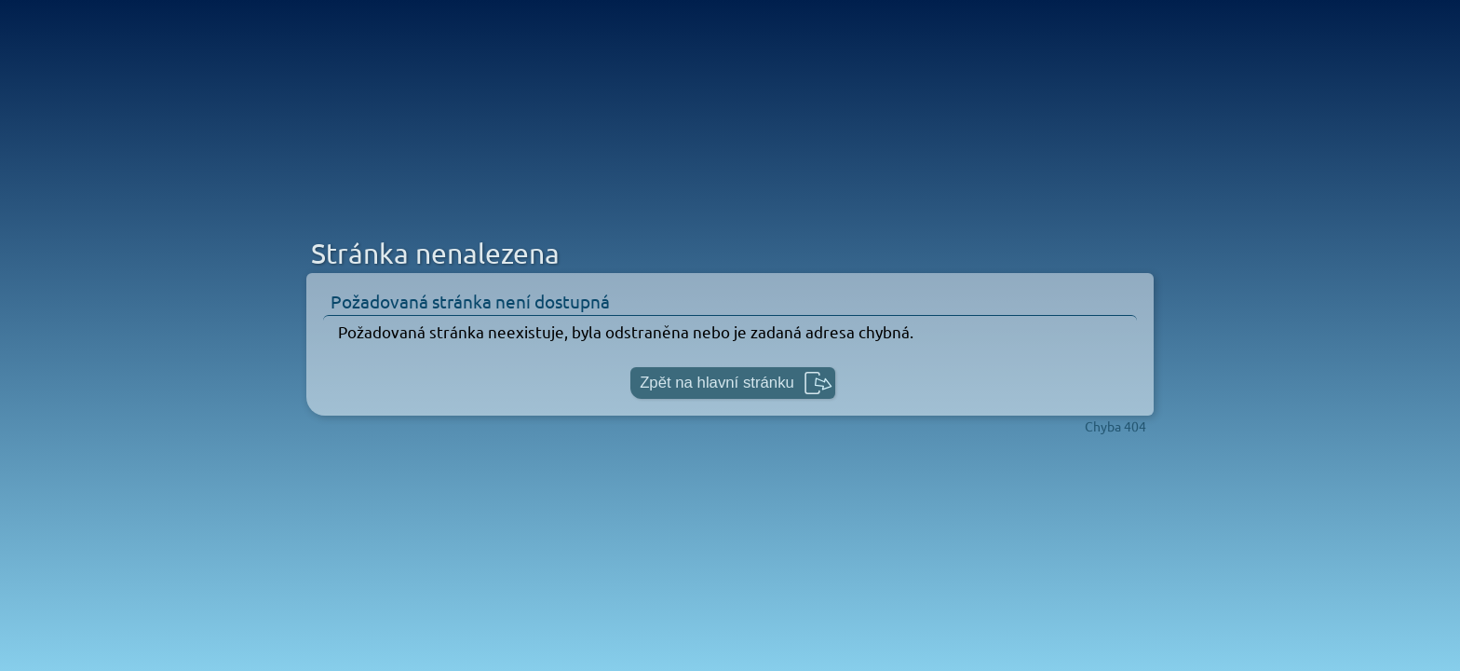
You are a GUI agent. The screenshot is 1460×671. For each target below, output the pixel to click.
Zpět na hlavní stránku (717, 382)
